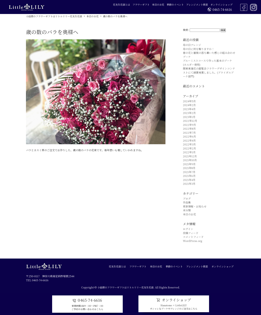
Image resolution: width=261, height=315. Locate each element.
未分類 (187, 210)
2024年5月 (189, 101)
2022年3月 (189, 144)
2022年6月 (189, 136)
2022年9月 (189, 125)
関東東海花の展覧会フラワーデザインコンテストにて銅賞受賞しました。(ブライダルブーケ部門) (209, 72)
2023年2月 (189, 113)
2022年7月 (189, 132)
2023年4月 (189, 109)
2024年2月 (189, 105)
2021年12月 (190, 156)
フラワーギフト (141, 4)
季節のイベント (175, 4)
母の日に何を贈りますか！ (198, 49)
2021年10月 (190, 160)
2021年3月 (189, 183)
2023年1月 (189, 117)
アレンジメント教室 (197, 4)
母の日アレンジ (192, 45)
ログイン (188, 229)
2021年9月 (189, 164)
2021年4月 (189, 180)
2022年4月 (189, 140)
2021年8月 (189, 168)
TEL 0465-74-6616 (37, 280)
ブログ (187, 198)
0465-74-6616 (220, 9)
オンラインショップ (221, 4)
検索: (186, 30)
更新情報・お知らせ (194, 206)
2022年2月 (189, 148)
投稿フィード (190, 233)
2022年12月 (190, 121)
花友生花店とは (121, 4)
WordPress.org (192, 241)
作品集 (187, 202)
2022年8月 (189, 128)
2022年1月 (189, 152)
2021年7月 (189, 172)
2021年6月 (189, 176)
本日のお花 (158, 4)
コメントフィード (193, 237)
